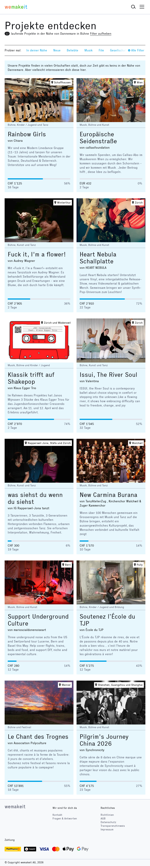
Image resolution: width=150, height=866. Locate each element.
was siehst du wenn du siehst (35, 498)
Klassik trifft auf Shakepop (31, 378)
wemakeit (15, 806)
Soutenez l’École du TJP (107, 620)
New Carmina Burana (108, 495)
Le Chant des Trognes (38, 736)
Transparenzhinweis (113, 825)
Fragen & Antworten (64, 818)
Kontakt (57, 815)
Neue (57, 50)
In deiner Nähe (36, 50)
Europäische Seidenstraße (98, 138)
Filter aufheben (100, 33)
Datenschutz (108, 822)
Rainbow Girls (27, 134)
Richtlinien (107, 815)
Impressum (107, 829)
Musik (88, 50)
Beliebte (72, 50)
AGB (103, 818)
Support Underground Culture (38, 620)
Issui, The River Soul (108, 375)
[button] (133, 6)
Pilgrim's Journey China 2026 (104, 740)
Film (101, 50)
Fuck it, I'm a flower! (37, 254)
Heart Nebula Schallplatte (98, 258)
